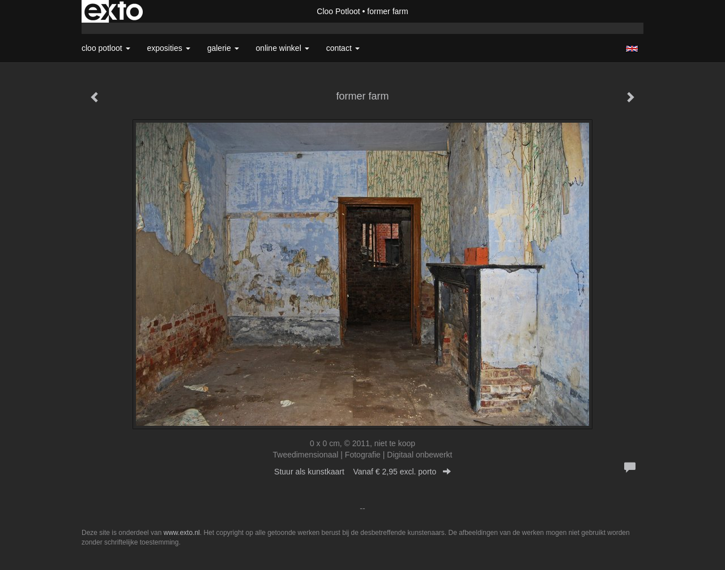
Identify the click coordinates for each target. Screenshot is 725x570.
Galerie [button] (223, 48)
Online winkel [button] (282, 48)
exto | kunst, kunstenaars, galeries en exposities (114, 11)
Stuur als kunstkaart (362, 471)
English (631, 48)
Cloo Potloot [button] (106, 48)
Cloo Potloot (338, 11)
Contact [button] (343, 48)
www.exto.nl (182, 533)
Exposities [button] (168, 48)
